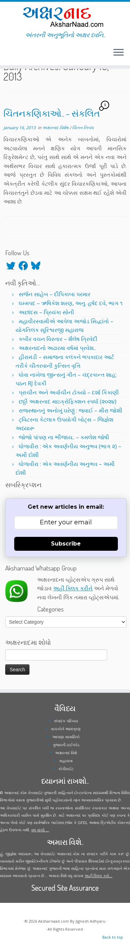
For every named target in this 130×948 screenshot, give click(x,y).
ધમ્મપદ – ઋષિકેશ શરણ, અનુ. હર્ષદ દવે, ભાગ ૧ (71, 303)
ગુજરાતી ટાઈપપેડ (66, 744)
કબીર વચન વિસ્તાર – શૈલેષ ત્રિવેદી (58, 339)
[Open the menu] (118, 53)
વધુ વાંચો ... (40, 829)
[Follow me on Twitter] (6, 55)
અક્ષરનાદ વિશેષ (56, 128)
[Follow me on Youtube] (12, 55)
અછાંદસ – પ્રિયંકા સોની (46, 312)
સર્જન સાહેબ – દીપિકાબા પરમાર (54, 294)
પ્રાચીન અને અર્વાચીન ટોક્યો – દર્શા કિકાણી (69, 392)
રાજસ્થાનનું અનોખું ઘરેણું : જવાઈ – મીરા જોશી (70, 410)
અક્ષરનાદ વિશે (66, 752)
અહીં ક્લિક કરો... (98, 875)
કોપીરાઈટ (65, 768)
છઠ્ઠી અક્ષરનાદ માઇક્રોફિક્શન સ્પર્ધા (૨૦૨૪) (67, 401)
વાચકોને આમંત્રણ (66, 728)
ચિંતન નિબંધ (83, 128)
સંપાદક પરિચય (66, 720)
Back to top (112, 937)
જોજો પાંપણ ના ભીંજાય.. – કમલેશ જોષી (64, 437)
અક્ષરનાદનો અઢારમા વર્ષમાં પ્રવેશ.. (57, 348)
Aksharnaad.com (53, 921)
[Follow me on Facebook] (8, 55)
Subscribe (66, 543)
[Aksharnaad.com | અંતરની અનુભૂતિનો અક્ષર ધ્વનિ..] (65, 16)
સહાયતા (66, 760)
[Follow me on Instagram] (10, 55)
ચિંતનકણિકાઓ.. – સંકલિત (51, 113)
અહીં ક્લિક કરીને (73, 588)
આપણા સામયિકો (66, 736)
